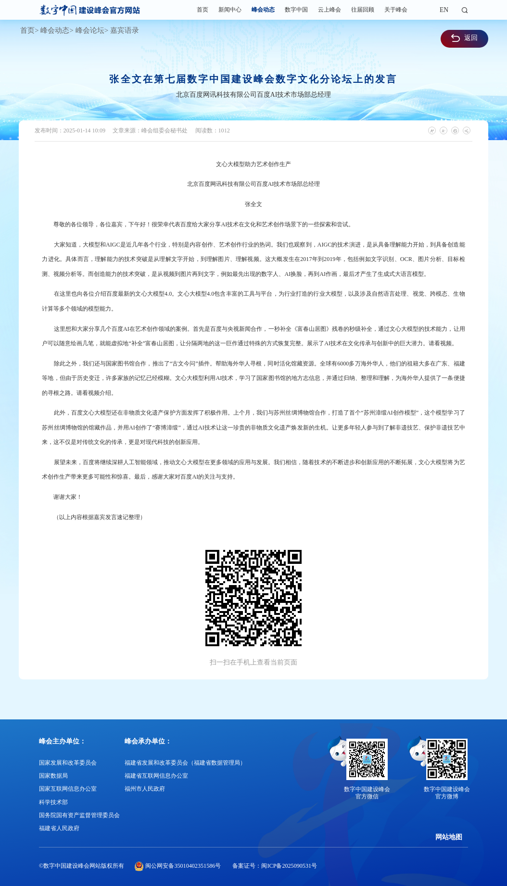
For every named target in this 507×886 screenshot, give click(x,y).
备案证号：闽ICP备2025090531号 (274, 865)
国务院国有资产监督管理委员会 (79, 815)
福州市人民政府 (145, 788)
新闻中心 (229, 9)
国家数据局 (53, 775)
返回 (464, 38)
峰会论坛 (90, 30)
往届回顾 (362, 9)
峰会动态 (263, 9)
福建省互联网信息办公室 (156, 775)
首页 (202, 9)
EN (444, 9)
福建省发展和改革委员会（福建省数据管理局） (185, 762)
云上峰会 (329, 9)
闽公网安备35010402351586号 (183, 865)
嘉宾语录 (124, 30)
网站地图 (448, 837)
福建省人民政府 (59, 828)
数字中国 (296, 9)
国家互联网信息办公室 (68, 788)
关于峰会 (395, 9)
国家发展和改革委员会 (68, 762)
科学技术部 (53, 802)
